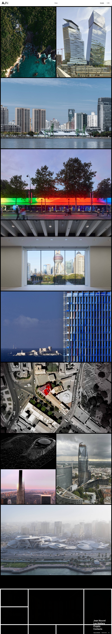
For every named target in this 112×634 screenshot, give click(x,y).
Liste (108, 3)
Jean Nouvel (99, 620)
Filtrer (56, 3)
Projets (96, 626)
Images (102, 3)
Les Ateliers (99, 623)
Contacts (97, 629)
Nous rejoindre (97, 632)
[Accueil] (5, 2)
